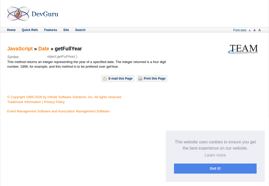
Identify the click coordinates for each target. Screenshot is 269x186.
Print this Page (154, 78)
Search (80, 30)
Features (50, 30)
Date (43, 48)
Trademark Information (24, 102)
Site (66, 30)
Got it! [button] (215, 168)
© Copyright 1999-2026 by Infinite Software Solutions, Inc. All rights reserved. (64, 97)
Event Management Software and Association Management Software (58, 111)
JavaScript (20, 48)
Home (11, 30)
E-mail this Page (120, 78)
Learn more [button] (215, 155)
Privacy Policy (54, 102)
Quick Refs (30, 30)
